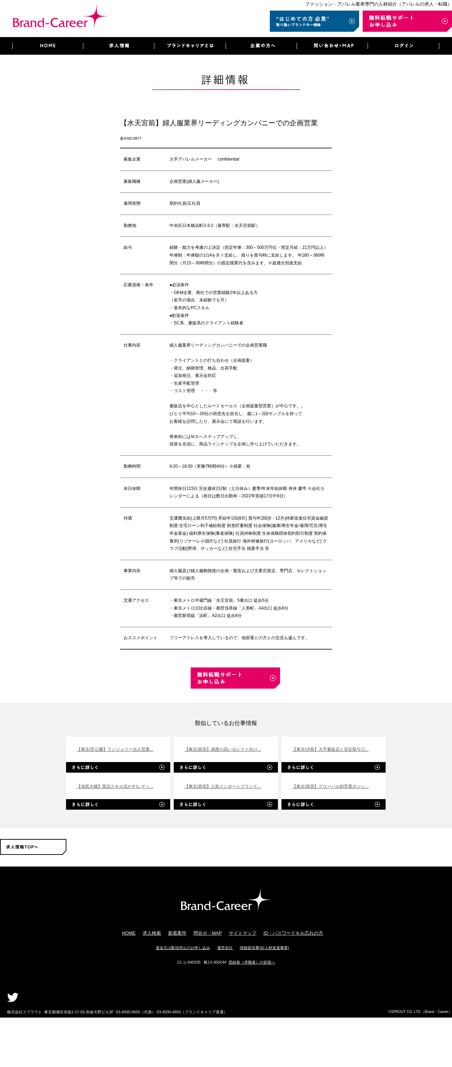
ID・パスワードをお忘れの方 (293, 933)
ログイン (403, 46)
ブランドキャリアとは (190, 46)
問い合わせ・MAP (332, 46)
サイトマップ (242, 933)
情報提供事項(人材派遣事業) (264, 948)
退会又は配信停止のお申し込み (183, 948)
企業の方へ (261, 46)
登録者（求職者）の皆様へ (251, 962)
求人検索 (152, 933)
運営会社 (225, 948)
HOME (47, 46)
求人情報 (118, 46)
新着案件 (177, 933)
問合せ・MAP (208, 933)
